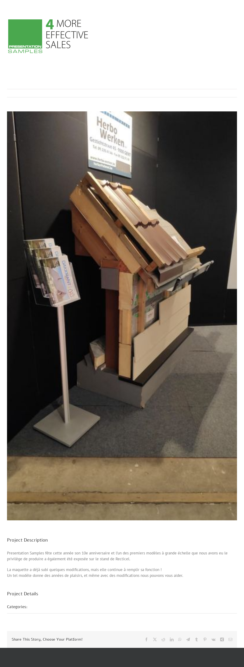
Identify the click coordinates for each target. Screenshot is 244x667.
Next (229, 93)
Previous (213, 93)
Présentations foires (51, 606)
